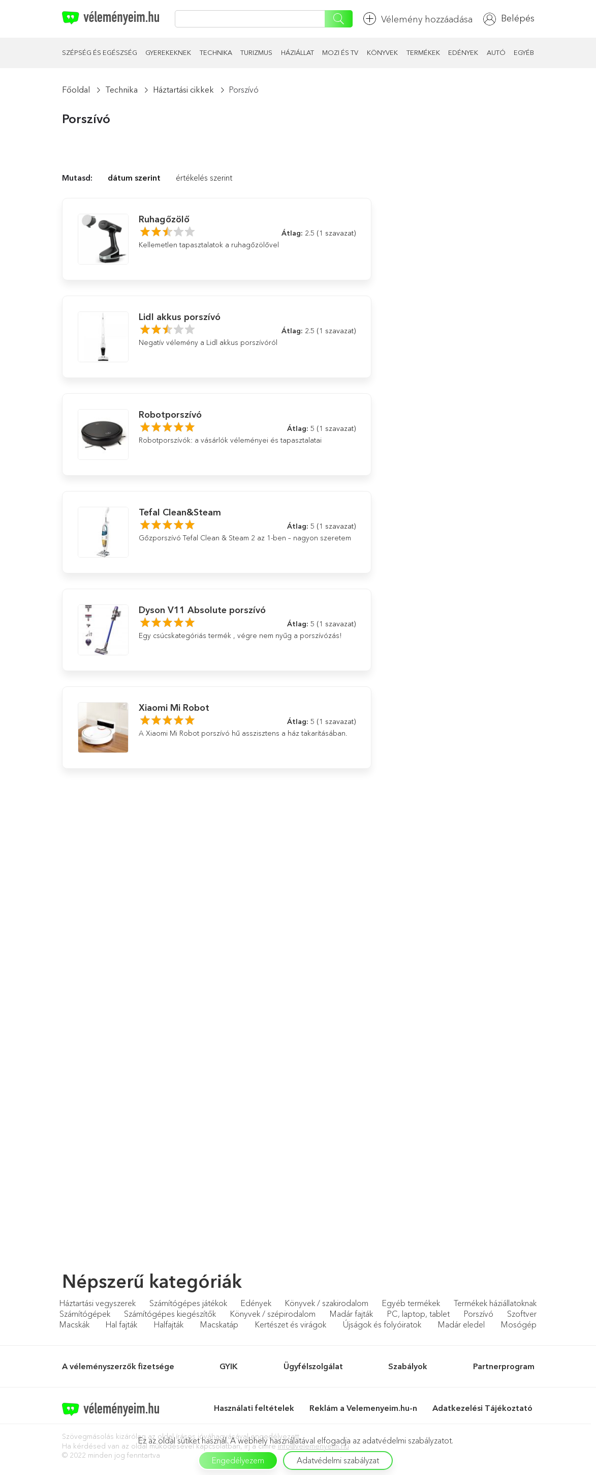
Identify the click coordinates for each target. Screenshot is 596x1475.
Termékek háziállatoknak (495, 1303)
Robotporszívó (170, 414)
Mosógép (519, 1324)
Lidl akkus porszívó (180, 317)
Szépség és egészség (99, 52)
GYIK (228, 1366)
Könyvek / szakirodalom (326, 1303)
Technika (216, 52)
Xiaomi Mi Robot (174, 707)
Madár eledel (461, 1324)
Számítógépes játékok (188, 1303)
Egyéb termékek (411, 1303)
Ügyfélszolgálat (313, 1366)
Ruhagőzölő (164, 219)
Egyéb (524, 52)
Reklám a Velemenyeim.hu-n (363, 1408)
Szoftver (522, 1314)
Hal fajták (121, 1324)
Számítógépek (84, 1314)
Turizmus (256, 52)
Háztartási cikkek (183, 89)
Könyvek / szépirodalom (273, 1314)
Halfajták (168, 1324)
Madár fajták (351, 1314)
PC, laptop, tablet (418, 1314)
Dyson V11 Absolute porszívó (202, 610)
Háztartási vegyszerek (97, 1303)
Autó (496, 52)
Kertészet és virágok (290, 1324)
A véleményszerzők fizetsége (118, 1366)
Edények (463, 52)
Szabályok (407, 1366)
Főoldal (76, 89)
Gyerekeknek (168, 52)
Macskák (74, 1324)
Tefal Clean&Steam (180, 512)
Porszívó (478, 1314)
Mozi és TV (340, 52)
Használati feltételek (254, 1408)
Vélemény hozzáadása (418, 18)
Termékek (423, 52)
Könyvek (382, 52)
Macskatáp (219, 1324)
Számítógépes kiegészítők (170, 1314)
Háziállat (297, 52)
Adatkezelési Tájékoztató (483, 1408)
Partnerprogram (504, 1366)
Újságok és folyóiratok (382, 1324)
